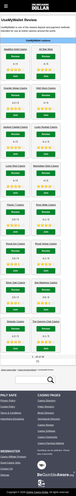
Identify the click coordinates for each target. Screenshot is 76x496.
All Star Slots (46, 49)
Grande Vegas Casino (15, 88)
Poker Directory (46, 406)
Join (15, 76)
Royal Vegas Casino (46, 243)
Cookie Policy (7, 406)
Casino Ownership (47, 437)
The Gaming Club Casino (45, 321)
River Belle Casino (46, 204)
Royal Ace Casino (15, 243)
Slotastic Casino (15, 321)
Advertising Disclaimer (12, 418)
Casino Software (46, 431)
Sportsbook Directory (49, 418)
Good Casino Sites (10, 462)
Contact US (6, 468)
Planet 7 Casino (15, 204)
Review (15, 56)
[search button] (50, 380)
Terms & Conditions (10, 412)
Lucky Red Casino (15, 165)
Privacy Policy (7, 400)
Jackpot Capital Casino (15, 127)
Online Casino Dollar (37, 492)
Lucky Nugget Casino (45, 127)
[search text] (32, 380)
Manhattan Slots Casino (46, 165)
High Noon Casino (46, 88)
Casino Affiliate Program (13, 456)
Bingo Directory (46, 412)
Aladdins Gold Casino (15, 49)
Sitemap (4, 475)
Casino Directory (46, 400)
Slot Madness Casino (46, 282)
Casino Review (46, 424)
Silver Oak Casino (15, 282)
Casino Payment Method (51, 443)
